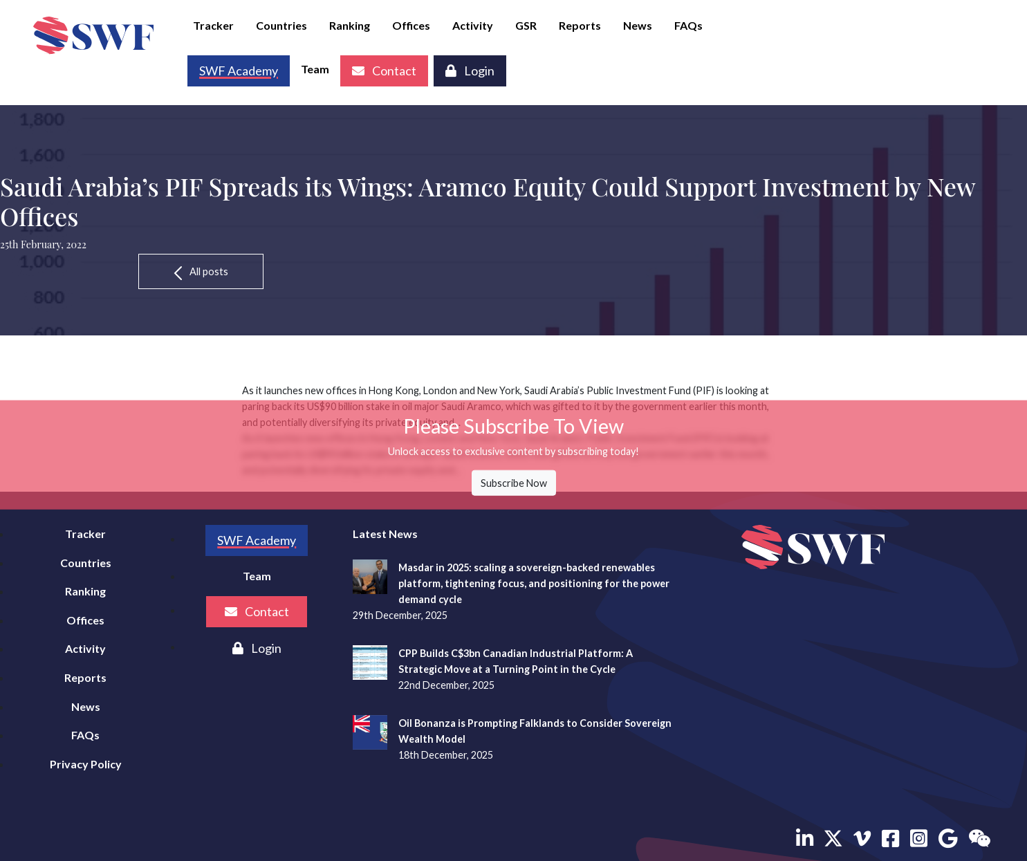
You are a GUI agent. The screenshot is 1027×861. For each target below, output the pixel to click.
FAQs (688, 25)
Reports (580, 25)
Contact (384, 70)
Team (315, 68)
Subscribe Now (514, 483)
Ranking (349, 25)
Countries (281, 25)
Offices (411, 25)
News (637, 25)
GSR (526, 25)
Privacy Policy (86, 763)
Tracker (213, 25)
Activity (472, 25)
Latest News (385, 533)
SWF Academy (256, 540)
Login (469, 70)
